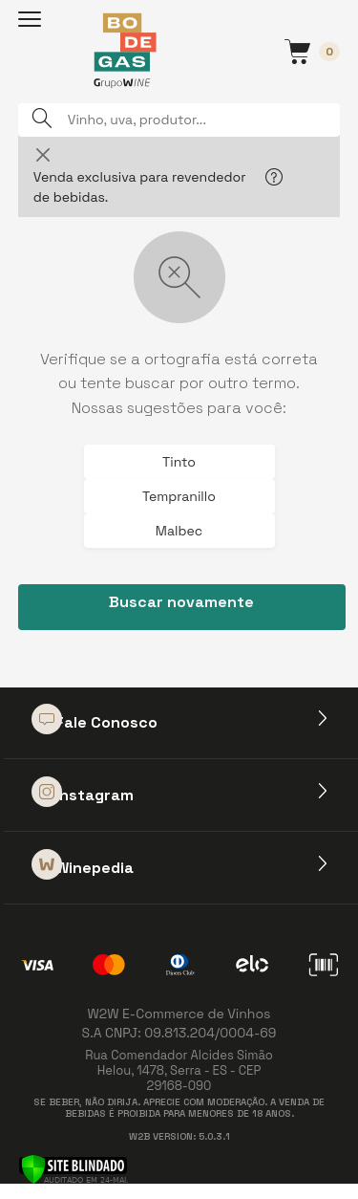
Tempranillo (179, 496)
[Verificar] (73, 1167)
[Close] (43, 154)
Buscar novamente (181, 602)
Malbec (179, 530)
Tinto (179, 461)
